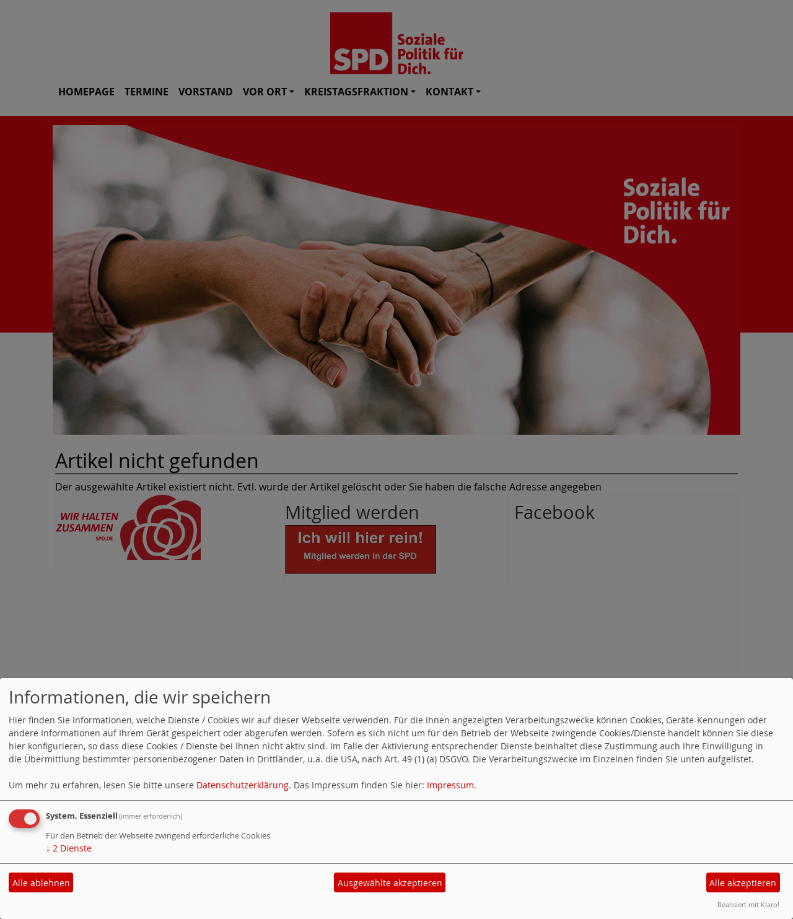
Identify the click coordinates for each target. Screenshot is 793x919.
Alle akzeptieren (742, 883)
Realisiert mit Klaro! (748, 904)
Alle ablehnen (41, 883)
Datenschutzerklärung (242, 785)
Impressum (450, 785)
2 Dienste (69, 848)
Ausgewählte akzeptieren (390, 883)
